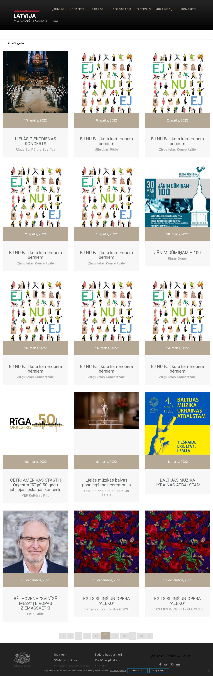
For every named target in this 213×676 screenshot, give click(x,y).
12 (96, 636)
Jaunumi (58, 9)
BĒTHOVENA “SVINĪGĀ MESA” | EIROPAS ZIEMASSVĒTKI (35, 603)
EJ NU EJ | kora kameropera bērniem (106, 141)
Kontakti (188, 9)
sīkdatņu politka (117, 670)
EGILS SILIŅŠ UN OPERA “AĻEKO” (106, 601)
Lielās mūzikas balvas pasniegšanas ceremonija (106, 482)
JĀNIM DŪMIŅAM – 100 (177, 252)
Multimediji (164, 9)
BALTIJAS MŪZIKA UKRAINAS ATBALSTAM (177, 482)
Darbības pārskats (107, 660)
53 (141, 636)
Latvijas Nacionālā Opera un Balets (106, 492)
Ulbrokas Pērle (106, 149)
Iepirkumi (60, 655)
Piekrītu (137, 670)
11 (87, 636)
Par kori (98, 9)
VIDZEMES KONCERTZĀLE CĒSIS (177, 609)
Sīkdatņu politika (65, 660)
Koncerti (77, 9)
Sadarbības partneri (108, 655)
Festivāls (144, 9)
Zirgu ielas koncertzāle (177, 149)
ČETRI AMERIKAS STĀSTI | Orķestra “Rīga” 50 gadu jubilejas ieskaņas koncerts (35, 485)
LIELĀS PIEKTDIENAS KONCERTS (35, 141)
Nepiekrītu (159, 670)
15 (124, 636)
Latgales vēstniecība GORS (106, 609)
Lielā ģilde (35, 614)
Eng (55, 21)
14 (114, 636)
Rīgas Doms (177, 258)
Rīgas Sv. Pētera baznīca (35, 149)
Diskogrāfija (122, 9)
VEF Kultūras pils (35, 495)
